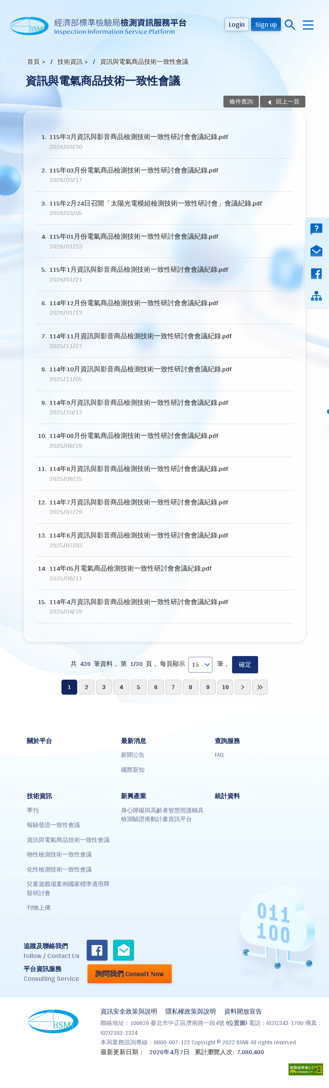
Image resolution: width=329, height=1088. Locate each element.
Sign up (266, 24)
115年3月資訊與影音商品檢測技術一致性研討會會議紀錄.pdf (164, 141)
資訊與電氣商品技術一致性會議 (144, 61)
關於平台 (39, 741)
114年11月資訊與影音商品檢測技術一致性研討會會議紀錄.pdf (164, 340)
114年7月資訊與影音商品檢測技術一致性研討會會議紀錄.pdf (164, 507)
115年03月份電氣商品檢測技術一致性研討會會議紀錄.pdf (164, 175)
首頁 (33, 61)
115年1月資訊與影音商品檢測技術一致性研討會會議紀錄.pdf (164, 274)
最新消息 (133, 741)
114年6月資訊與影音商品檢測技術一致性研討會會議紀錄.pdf (164, 540)
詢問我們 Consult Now (129, 973)
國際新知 (133, 769)
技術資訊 (70, 61)
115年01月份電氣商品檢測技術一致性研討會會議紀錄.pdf (164, 241)
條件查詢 (241, 101)
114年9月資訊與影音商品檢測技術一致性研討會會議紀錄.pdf (164, 407)
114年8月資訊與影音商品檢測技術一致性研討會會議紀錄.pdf (164, 473)
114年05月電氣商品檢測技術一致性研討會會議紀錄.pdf (164, 573)
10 (225, 687)
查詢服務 (227, 741)
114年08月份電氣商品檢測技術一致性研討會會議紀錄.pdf (164, 440)
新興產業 (133, 796)
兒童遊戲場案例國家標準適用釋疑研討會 (68, 888)
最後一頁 (260, 687)
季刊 (33, 810)
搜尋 (290, 25)
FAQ (219, 754)
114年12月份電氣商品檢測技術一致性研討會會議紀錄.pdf (164, 307)
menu (308, 25)
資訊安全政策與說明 (128, 1011)
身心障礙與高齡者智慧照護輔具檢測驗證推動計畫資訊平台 (162, 815)
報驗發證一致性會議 (53, 824)
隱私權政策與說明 (190, 1011)
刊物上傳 (38, 907)
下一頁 (243, 687)
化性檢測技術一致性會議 (59, 869)
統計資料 (227, 796)
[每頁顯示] (200, 665)
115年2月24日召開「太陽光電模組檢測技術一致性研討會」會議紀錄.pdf (164, 208)
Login (237, 24)
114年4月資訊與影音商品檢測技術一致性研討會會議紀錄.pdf (164, 606)
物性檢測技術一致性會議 (59, 854)
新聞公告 (133, 754)
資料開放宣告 (243, 1011)
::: (4, 6)
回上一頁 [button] (287, 101)
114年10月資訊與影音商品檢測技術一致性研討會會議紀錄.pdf (164, 374)
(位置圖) (236, 1023)
